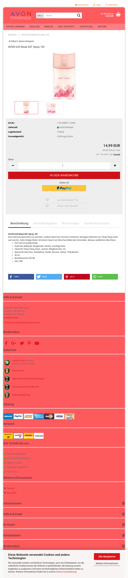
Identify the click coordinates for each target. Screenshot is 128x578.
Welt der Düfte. (66, 26)
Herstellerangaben (45, 223)
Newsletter (12, 493)
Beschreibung (19, 223)
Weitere (102, 26)
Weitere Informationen (107, 563)
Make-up (48, 26)
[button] (82, 4)
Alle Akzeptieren (107, 556)
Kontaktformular (10, 317)
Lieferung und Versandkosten (25, 386)
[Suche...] (40, 15)
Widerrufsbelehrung (21, 395)
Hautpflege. (86, 26)
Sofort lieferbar (15, 26)
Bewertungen (70, 223)
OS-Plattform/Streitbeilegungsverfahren (21, 322)
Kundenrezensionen (97, 223)
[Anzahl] (64, 165)
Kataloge (35, 26)
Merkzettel (112, 5)
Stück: (11, 159)
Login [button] (97, 5)
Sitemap (10, 488)
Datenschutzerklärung (66, 572)
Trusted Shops (18, 360)
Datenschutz (18, 370)
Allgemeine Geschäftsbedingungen (28, 378)
